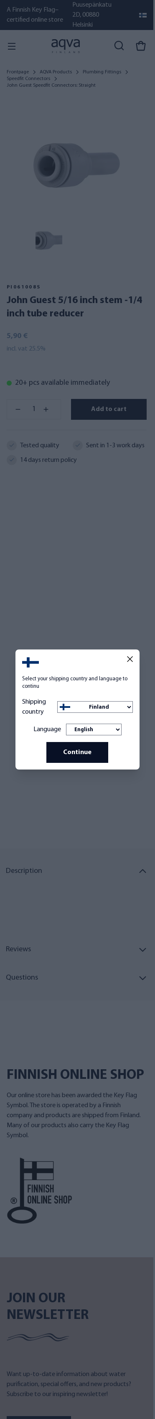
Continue (77, 752)
